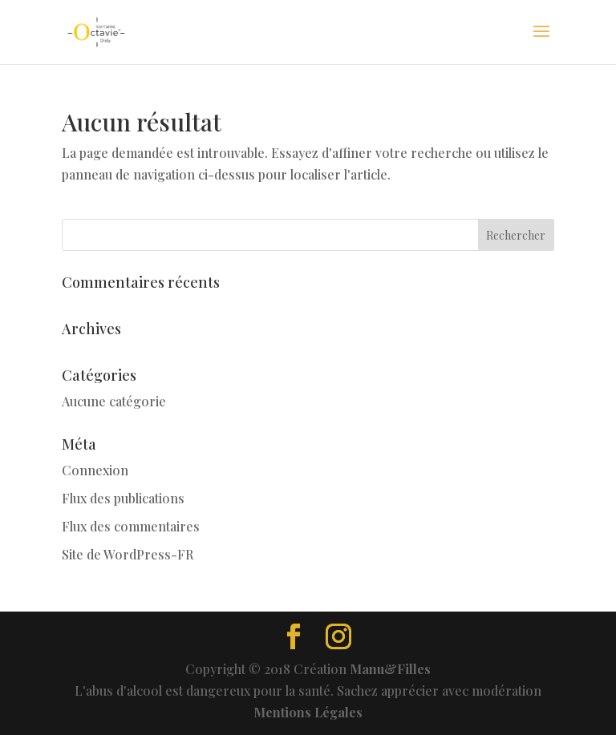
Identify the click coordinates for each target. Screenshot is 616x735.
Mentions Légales (308, 712)
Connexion (95, 470)
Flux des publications (123, 498)
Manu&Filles (390, 668)
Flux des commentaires (131, 526)
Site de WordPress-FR (127, 554)
